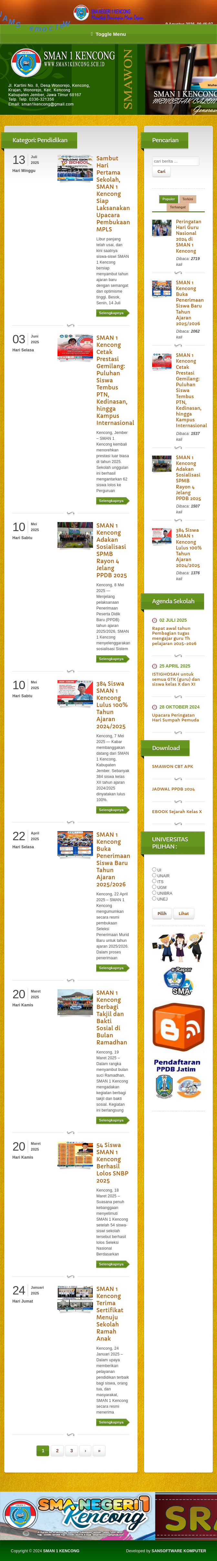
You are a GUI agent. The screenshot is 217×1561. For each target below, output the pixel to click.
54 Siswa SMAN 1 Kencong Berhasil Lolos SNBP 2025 (112, 1163)
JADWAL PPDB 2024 (173, 789)
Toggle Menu (108, 34)
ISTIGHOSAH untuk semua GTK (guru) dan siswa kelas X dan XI (176, 679)
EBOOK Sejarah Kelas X (177, 811)
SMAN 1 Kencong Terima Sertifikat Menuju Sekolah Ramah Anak (109, 1313)
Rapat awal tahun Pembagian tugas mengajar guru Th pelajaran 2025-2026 (174, 636)
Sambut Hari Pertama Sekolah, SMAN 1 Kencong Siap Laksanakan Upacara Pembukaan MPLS (113, 194)
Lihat (184, 913)
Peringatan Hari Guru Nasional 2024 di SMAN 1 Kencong (189, 236)
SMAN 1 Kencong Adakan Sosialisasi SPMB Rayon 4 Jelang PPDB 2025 (111, 550)
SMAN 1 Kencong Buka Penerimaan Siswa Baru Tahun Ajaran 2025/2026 (113, 859)
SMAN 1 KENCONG (61, 1551)
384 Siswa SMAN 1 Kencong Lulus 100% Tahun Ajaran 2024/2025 (112, 705)
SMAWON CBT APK (172, 766)
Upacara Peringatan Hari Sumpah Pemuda (175, 717)
